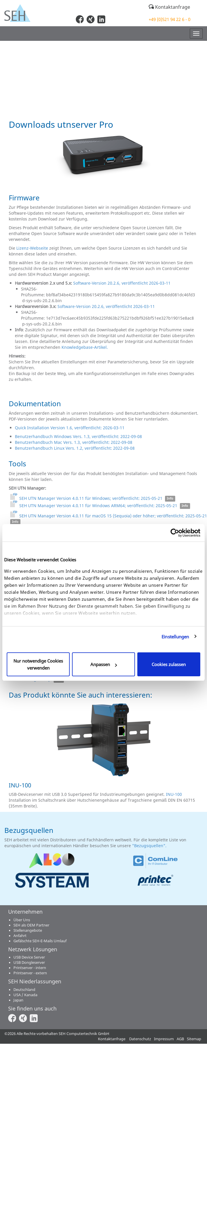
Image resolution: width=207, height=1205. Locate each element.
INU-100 (174, 794)
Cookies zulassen (169, 664)
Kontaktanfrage (169, 7)
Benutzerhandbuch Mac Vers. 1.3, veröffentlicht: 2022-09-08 (73, 442)
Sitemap (194, 1038)
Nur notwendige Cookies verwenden (38, 664)
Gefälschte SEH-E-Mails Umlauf (39, 940)
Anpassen (103, 664)
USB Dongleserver (29, 962)
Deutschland (24, 989)
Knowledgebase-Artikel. (85, 347)
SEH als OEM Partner (31, 925)
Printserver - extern (30, 973)
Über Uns (21, 919)
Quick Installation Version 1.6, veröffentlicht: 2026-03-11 (70, 427)
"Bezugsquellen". (150, 845)
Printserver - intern (29, 967)
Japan (18, 1000)
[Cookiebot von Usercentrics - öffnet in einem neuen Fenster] (174, 532)
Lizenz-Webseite (32, 248)
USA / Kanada (25, 994)
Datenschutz (140, 1038)
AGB (180, 1038)
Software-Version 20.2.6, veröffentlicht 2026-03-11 (122, 283)
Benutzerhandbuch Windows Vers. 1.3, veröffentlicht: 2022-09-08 (78, 436)
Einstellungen (175, 637)
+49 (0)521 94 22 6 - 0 (169, 19)
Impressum (164, 1038)
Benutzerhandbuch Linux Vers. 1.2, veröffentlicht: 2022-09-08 (75, 448)
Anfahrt (20, 935)
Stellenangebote (27, 930)
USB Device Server (29, 957)
